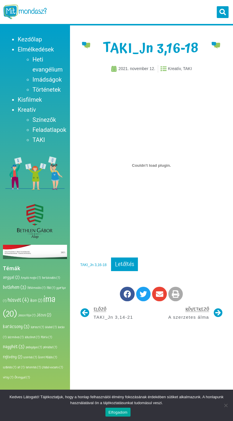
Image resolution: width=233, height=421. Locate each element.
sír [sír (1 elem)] (21, 367)
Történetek (46, 89)
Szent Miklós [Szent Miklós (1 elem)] (47, 357)
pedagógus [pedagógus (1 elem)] (34, 347)
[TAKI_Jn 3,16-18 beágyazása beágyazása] (151, 165)
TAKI (38, 139)
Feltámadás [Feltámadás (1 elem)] (36, 288)
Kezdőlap (30, 39)
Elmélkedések (36, 49)
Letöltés (124, 264)
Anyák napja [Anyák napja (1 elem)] (31, 278)
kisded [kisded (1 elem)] (51, 327)
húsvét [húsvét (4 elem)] (18, 300)
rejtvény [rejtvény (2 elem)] (12, 357)
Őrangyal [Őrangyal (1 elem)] (22, 377)
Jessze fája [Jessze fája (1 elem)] (26, 315)
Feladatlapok (49, 129)
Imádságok (47, 79)
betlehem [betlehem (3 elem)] (14, 287)
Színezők (44, 119)
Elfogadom (117, 412)
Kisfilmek (30, 99)
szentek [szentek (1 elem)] (30, 357)
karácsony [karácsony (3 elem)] (16, 327)
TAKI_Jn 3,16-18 (93, 265)
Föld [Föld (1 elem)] (51, 288)
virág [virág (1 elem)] (8, 377)
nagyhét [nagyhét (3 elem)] (14, 347)
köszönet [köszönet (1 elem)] (32, 337)
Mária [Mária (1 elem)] (46, 337)
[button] (223, 12)
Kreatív (27, 109)
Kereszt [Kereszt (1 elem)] (37, 327)
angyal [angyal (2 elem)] (11, 277)
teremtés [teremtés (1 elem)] (33, 367)
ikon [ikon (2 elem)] (36, 300)
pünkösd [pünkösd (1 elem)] (50, 347)
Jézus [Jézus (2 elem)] (44, 315)
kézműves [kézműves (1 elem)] (16, 337)
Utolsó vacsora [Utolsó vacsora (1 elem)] (52, 367)
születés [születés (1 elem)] (9, 367)
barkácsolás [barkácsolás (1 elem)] (51, 278)
